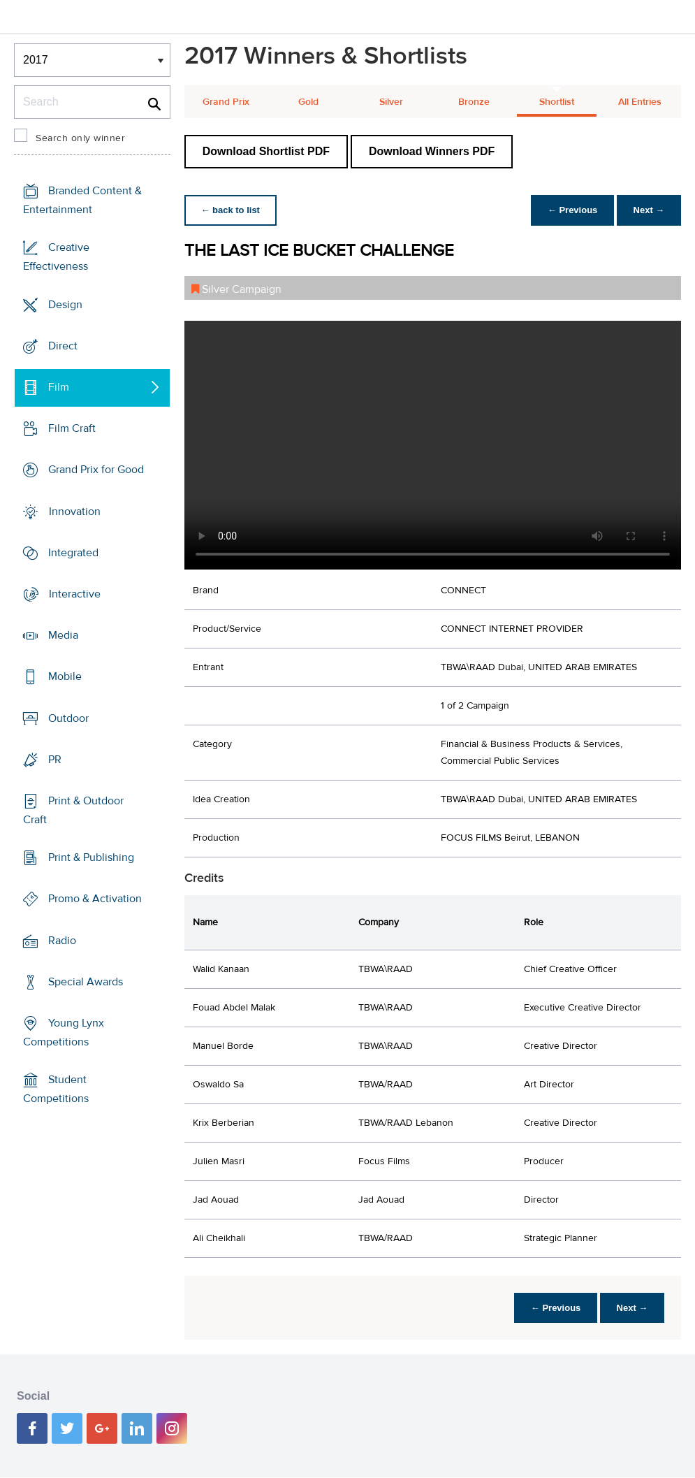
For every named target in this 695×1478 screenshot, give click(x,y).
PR (54, 760)
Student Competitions (56, 1089)
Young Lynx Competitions (63, 1032)
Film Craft (72, 428)
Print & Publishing (91, 857)
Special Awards (85, 982)
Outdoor (68, 718)
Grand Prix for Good (96, 470)
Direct (63, 346)
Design (65, 304)
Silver (391, 102)
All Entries (639, 102)
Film (58, 387)
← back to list (231, 210)
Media (63, 635)
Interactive (75, 594)
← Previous (572, 210)
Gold (308, 102)
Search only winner (80, 138)
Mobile (65, 676)
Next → (648, 210)
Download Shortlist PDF (266, 151)
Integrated (73, 553)
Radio (62, 940)
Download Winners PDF (432, 151)
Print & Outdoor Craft (73, 810)
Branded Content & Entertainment (82, 200)
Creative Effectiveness (56, 256)
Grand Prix (226, 102)
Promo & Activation (95, 899)
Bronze (474, 102)
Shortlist (556, 102)
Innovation (75, 511)
